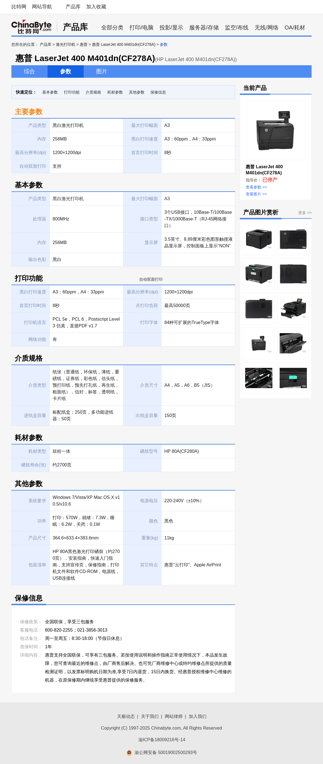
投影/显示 (171, 27)
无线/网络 (267, 27)
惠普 (84, 44)
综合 (29, 71)
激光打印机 (65, 44)
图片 (101, 71)
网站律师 (174, 716)
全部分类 (112, 27)
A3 (167, 198)
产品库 (73, 6)
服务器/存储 (204, 27)
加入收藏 (96, 6)
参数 (65, 71)
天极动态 (126, 716)
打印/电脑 (141, 27)
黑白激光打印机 (68, 198)
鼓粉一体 (61, 451)
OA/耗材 (295, 27)
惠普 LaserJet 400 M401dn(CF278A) (123, 44)
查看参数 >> (256, 187)
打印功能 (71, 92)
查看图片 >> (256, 194)
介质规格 (93, 92)
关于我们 (150, 716)
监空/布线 (237, 27)
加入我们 (198, 716)
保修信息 (158, 92)
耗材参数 (115, 92)
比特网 (18, 6)
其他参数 (137, 92)
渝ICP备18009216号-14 (161, 739)
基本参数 (50, 92)
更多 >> (305, 212)
